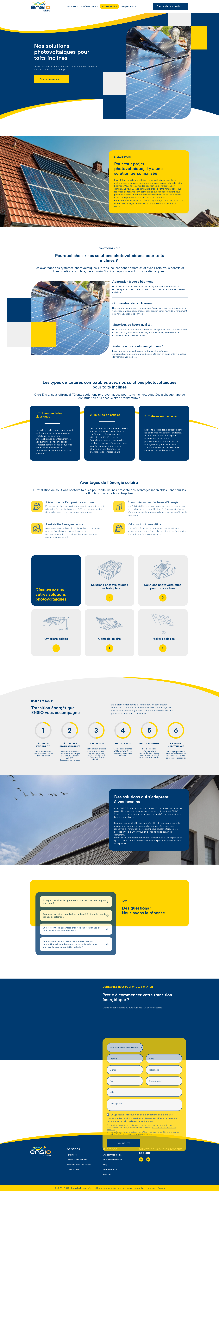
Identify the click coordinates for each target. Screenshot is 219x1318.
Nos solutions (109, 6)
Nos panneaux (129, 6)
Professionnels (89, 6)
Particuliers (72, 6)
